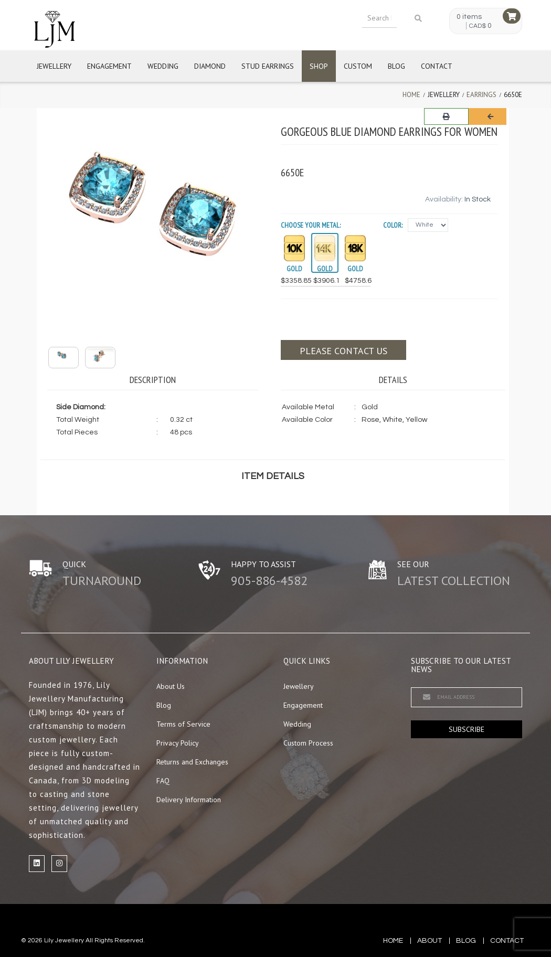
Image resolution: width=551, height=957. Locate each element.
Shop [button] (319, 66)
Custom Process (308, 743)
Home (411, 94)
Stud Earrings (267, 66)
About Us (170, 686)
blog (466, 941)
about (429, 941)
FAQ (162, 780)
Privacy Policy (177, 743)
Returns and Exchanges (192, 762)
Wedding (162, 66)
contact (507, 941)
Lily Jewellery (64, 940)
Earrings (481, 94)
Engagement (109, 66)
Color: (392, 225)
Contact (436, 66)
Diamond (210, 66)
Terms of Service (183, 724)
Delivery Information (188, 799)
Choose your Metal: (311, 225)
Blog (396, 66)
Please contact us (343, 351)
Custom (358, 66)
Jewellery (54, 66)
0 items (469, 16)
